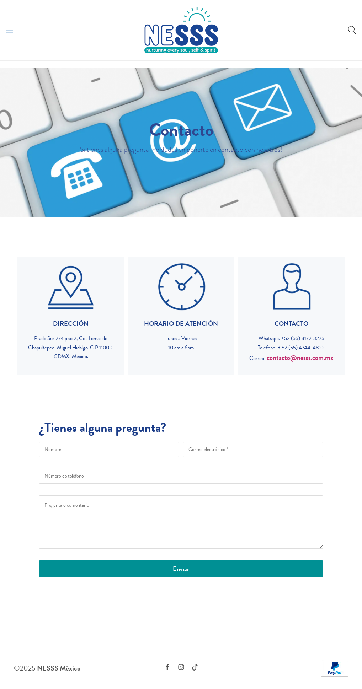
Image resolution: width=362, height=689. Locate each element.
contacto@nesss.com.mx (300, 357)
